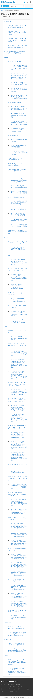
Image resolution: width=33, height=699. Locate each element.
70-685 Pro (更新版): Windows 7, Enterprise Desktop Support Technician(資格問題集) (17, 286)
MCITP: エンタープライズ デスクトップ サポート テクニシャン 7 (17, 269)
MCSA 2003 (7, 639)
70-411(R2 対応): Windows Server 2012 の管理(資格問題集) (19, 115)
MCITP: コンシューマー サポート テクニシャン (17, 293)
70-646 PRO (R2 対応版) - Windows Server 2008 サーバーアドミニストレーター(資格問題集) (19, 262)
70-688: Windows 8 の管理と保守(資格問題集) (19, 146)
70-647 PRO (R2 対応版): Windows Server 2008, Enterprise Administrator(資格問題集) (19, 314)
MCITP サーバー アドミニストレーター (17, 254)
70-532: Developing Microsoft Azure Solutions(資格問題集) (19, 192)
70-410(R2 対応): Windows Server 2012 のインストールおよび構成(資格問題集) (19, 108)
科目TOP (3, 10)
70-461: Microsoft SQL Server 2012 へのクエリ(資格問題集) (19, 83)
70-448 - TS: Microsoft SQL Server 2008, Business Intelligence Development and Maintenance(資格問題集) (19, 392)
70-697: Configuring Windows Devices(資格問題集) (16, 164)
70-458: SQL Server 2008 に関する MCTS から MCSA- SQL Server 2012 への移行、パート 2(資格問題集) (19, 76)
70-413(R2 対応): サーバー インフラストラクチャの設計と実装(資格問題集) (17, 33)
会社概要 (3, 684)
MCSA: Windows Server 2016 (16, 197)
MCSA (6, 57)
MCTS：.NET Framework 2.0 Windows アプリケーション (16, 580)
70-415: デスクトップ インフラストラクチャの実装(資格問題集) (17, 46)
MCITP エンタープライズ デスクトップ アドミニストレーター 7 (17, 242)
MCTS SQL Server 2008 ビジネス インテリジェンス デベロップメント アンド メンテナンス (17, 384)
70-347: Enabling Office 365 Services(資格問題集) (15, 159)
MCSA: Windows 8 (13, 135)
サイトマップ (4, 691)
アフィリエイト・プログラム (8, 686)
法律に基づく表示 (5, 689)
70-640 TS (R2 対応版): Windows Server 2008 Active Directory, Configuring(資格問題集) (19, 353)
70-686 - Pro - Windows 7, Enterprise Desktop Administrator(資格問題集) (18, 248)
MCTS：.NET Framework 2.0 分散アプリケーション (17, 518)
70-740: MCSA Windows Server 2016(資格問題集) (18, 214)
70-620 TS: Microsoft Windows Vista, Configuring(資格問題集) (17, 471)
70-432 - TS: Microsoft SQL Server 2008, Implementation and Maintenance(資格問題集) (19, 486)
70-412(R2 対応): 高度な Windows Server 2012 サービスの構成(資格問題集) (19, 130)
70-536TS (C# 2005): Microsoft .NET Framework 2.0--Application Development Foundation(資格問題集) (19, 526)
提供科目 (18, 684)
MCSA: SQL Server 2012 (14, 61)
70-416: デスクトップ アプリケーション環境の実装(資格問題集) (17, 26)
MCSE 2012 (7, 21)
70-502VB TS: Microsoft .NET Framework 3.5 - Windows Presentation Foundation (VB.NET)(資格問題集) (19, 511)
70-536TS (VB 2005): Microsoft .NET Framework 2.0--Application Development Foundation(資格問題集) (19, 542)
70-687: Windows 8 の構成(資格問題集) (19, 140)
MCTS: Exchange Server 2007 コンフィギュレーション (17, 610)
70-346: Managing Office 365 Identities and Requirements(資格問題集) (14, 52)
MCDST (6, 656)
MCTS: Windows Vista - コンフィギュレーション (17, 465)
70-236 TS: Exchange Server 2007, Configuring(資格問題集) (19, 617)
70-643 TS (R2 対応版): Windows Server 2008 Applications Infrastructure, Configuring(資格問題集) (18, 408)
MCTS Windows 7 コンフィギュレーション (17, 331)
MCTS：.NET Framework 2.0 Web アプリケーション (17, 549)
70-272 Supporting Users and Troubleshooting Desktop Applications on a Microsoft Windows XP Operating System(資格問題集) (17, 671)
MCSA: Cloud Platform (14, 175)
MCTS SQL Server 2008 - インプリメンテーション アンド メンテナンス (17, 478)
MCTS (6, 327)
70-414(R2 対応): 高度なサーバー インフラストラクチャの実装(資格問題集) (17, 40)
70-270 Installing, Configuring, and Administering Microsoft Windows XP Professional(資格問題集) (17, 634)
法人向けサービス (14, 691)
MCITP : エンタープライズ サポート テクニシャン (17, 306)
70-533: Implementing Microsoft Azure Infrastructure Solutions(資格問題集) (19, 180)
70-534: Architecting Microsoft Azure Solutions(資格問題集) (19, 186)
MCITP (6, 237)
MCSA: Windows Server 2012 (16, 102)
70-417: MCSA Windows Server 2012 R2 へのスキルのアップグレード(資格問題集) (19, 122)
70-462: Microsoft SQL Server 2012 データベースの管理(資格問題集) (19, 90)
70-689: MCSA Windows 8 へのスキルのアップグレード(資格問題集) (19, 152)
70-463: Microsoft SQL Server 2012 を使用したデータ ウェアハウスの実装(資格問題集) (19, 97)
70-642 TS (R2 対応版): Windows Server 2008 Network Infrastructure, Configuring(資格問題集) (17, 435)
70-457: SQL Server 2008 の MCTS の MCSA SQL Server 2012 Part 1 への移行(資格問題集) (19, 67)
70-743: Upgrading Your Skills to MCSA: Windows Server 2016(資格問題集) (19, 202)
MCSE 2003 (7, 623)
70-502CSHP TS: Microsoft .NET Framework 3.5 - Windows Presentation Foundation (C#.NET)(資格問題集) (19, 502)
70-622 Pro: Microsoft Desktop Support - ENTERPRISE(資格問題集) (18, 321)
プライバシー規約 (16, 689)
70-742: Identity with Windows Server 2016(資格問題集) (19, 219)
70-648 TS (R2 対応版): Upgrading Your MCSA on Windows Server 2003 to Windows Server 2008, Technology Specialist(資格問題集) (19, 363)
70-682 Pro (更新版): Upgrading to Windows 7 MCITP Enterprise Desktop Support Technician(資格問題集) (19, 277)
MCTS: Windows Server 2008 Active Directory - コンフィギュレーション (17, 345)
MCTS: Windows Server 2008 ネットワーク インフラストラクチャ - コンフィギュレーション (17, 427)
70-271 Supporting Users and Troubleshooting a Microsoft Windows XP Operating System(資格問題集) (17, 662)
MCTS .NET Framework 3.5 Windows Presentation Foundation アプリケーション (17, 494)
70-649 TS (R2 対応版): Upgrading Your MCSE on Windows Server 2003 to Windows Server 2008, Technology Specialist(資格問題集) (19, 375)
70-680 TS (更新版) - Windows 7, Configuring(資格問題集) (19, 338)
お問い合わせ (11, 684)
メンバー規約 (25, 689)
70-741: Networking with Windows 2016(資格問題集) (18, 208)
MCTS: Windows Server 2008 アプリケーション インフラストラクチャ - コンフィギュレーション (17, 400)
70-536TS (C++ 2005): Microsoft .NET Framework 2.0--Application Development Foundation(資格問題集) (19, 534)
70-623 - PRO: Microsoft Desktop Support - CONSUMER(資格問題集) (18, 300)
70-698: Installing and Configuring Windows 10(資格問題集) (17, 170)
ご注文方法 (19, 686)
